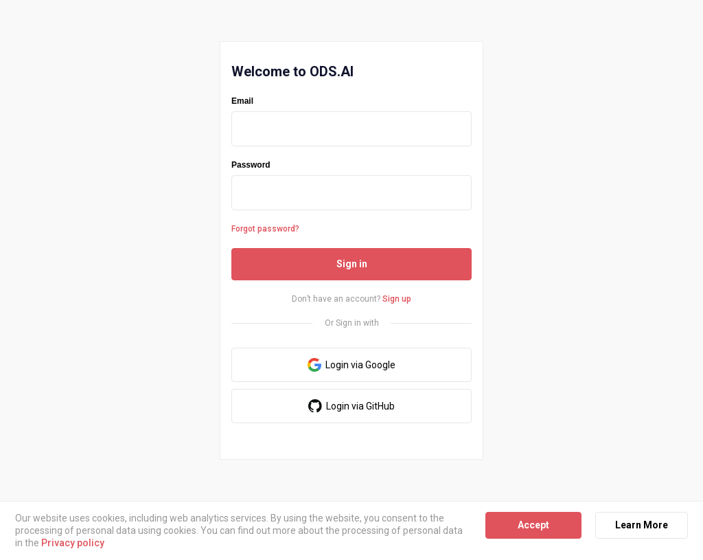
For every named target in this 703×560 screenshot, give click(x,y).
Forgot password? (265, 229)
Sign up (396, 299)
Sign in (351, 263)
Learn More (641, 524)
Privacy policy (72, 542)
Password (250, 165)
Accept (533, 524)
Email (242, 101)
